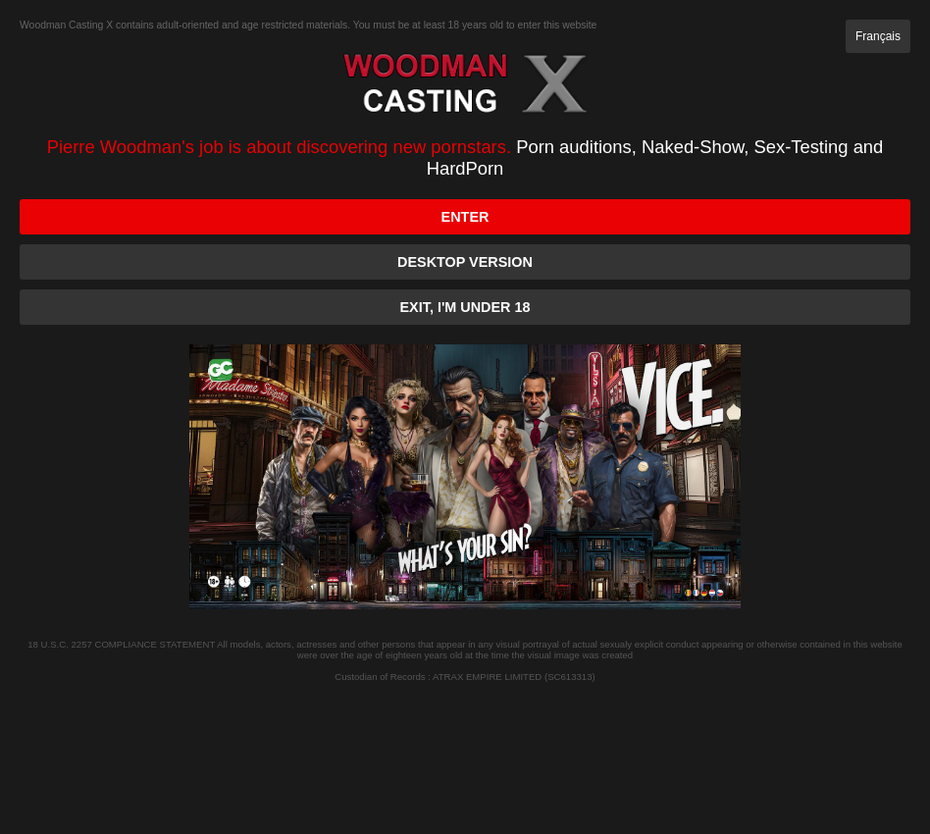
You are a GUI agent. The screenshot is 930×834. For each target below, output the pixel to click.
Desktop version (465, 262)
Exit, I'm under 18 (465, 307)
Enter (465, 217)
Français (878, 36)
